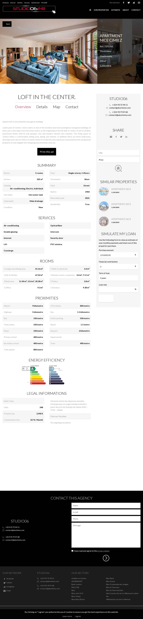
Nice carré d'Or (77, 593)
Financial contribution (108, 261)
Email (139, 3)
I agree (78, 616)
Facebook (116, 137)
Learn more (67, 616)
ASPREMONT (77, 581)
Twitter (121, 137)
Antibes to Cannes (79, 578)
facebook (124, 3)
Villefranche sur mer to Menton (118, 599)
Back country (77, 584)
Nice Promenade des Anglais (117, 584)
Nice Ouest (110, 581)
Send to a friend (111, 137)
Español (20, 3)
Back (8, 24)
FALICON (75, 587)
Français (6, 3)
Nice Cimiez (76, 596)
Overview (23, 106)
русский (44, 3)
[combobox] (118, 153)
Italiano (27, 3)
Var (107, 596)
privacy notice (103, 551)
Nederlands (35, 3)
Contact (135, 10)
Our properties (101, 10)
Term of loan (104, 273)
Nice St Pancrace (112, 587)
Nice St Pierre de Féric (114, 590)
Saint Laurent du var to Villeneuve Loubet (122, 593)
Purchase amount (106, 250)
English (13, 3)
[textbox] (119, 152)
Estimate (115, 10)
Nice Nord (110, 578)
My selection (115, 3)
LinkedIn (126, 137)
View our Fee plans (58, 416)
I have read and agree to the (91, 551)
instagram (134, 3)
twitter (129, 3)
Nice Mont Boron (78, 599)
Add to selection (141, 21)
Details (42, 106)
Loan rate (103, 284)
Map (56, 106)
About (126, 10)
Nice (73, 590)
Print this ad (47, 151)
